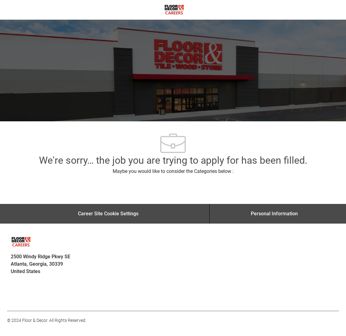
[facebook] (14, 297)
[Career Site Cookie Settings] (108, 214)
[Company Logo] (174, 9)
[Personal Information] (274, 214)
